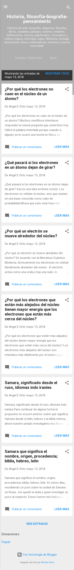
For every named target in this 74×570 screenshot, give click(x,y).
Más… (54, 58)
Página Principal (29, 58)
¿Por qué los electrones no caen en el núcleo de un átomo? (29, 95)
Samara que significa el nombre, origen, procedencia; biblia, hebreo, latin (31, 457)
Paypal (6, 543)
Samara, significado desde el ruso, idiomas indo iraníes (31, 386)
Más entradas (37, 524)
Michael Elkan (47, 562)
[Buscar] (68, 8)
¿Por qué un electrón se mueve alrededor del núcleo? (31, 234)
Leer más (61, 147)
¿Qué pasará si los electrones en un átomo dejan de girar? (31, 166)
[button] (67, 91)
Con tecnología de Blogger (37, 554)
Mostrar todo (57, 74)
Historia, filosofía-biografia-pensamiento (37, 19)
